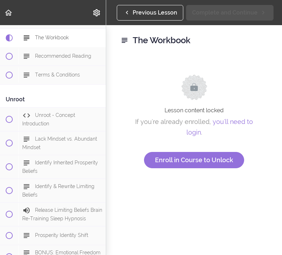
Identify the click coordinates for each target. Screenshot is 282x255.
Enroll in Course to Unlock (194, 160)
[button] (9, 12)
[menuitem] (97, 12)
